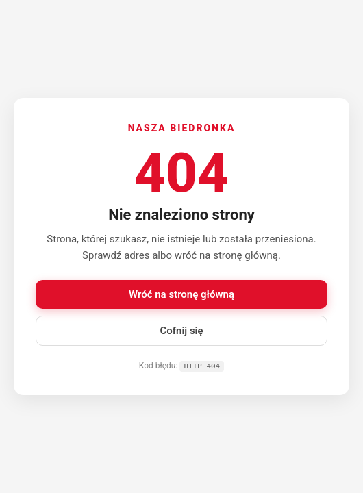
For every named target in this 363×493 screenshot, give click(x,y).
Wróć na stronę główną (181, 294)
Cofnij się (181, 330)
